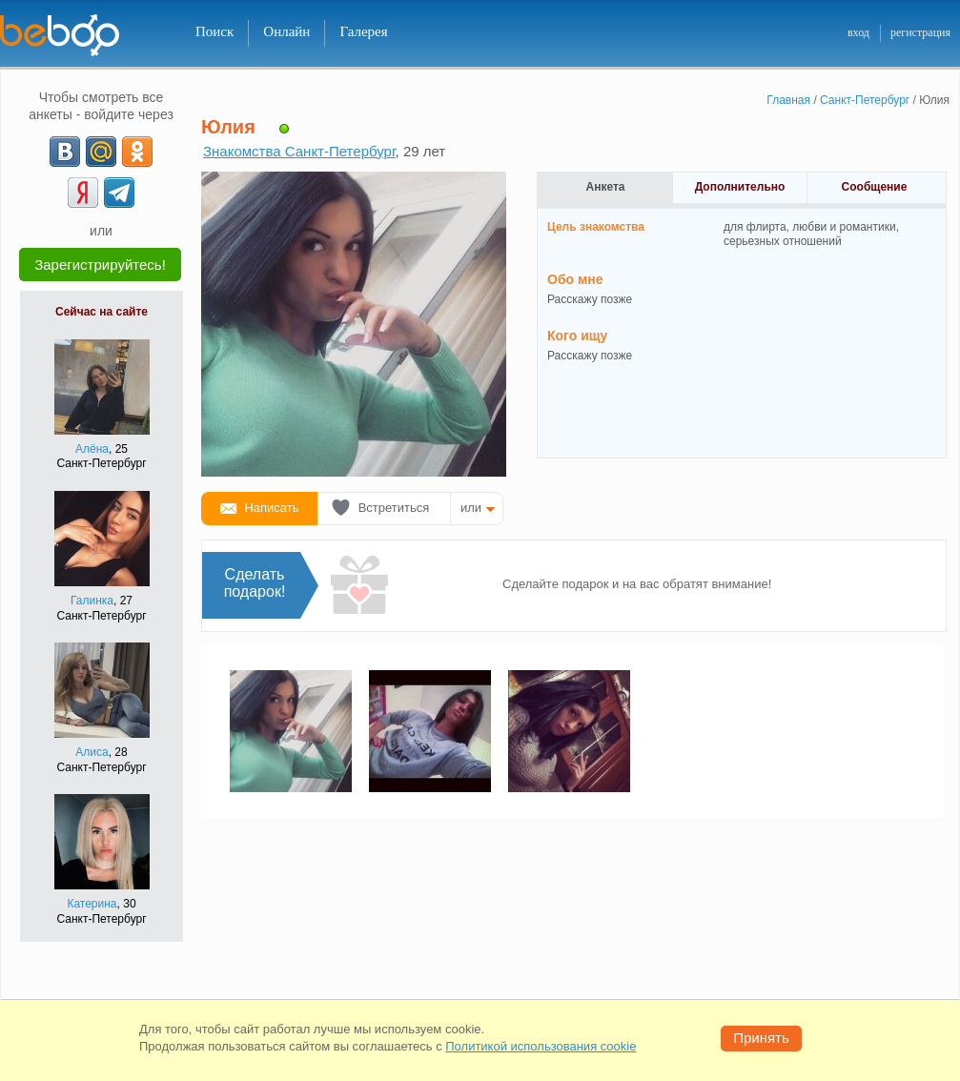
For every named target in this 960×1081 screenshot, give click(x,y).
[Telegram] (119, 192)
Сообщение (875, 187)
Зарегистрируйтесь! (100, 264)
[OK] (137, 151)
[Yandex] (83, 192)
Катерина (91, 903)
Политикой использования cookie (540, 1046)
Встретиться (394, 507)
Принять (761, 1038)
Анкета (605, 187)
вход (858, 32)
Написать (271, 507)
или (470, 507)
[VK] (65, 151)
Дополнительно (740, 187)
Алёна (92, 449)
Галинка (92, 600)
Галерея (363, 31)
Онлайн (286, 31)
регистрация (920, 32)
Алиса (91, 752)
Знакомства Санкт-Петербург (299, 151)
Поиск (214, 31)
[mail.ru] (101, 151)
